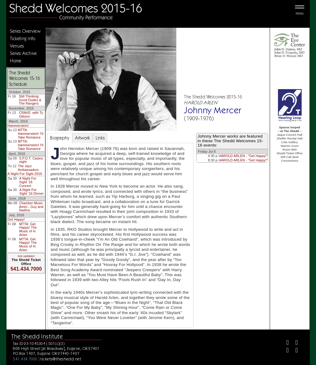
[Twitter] (294, 343)
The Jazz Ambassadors (28, 168)
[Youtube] (294, 351)
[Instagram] (285, 351)
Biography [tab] (59, 137)
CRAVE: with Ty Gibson (31, 114)
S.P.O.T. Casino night (31, 160)
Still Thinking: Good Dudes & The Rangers (30, 99)
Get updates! (26, 256)
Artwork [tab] (82, 137)
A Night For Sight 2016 (24, 174)
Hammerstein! (18, 125)
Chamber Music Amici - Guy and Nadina (31, 206)
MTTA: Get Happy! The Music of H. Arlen (28, 229)
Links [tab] (100, 137)
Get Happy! (16, 219)
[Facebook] (285, 343)
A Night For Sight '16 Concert (27, 181)
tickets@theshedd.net (60, 358)
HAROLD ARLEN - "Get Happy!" (243, 156)
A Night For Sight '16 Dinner (31, 191)
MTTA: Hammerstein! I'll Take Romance (31, 133)
